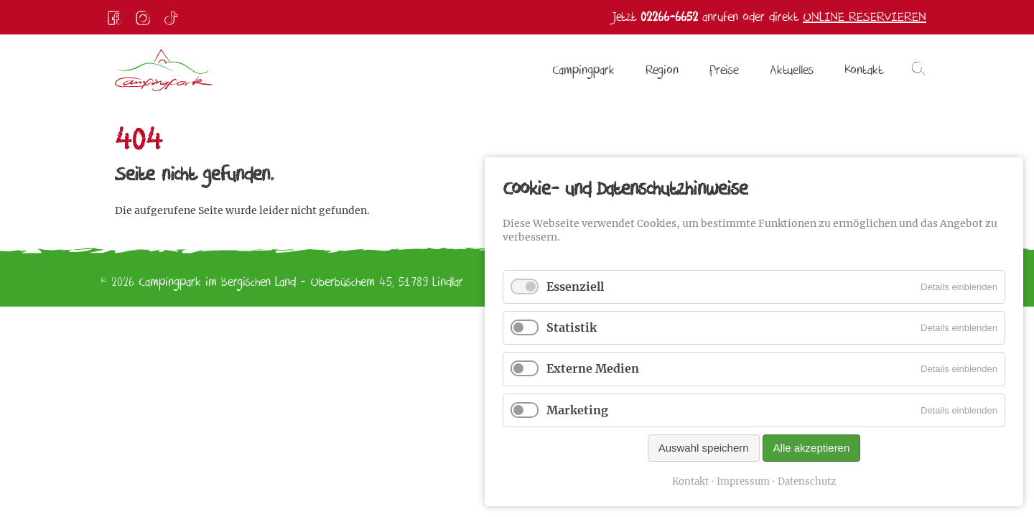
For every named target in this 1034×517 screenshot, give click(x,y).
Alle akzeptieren (811, 448)
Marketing (577, 410)
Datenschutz (807, 481)
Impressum (743, 481)
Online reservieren (864, 17)
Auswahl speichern (703, 448)
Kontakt (690, 481)
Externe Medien (592, 368)
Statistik (571, 327)
